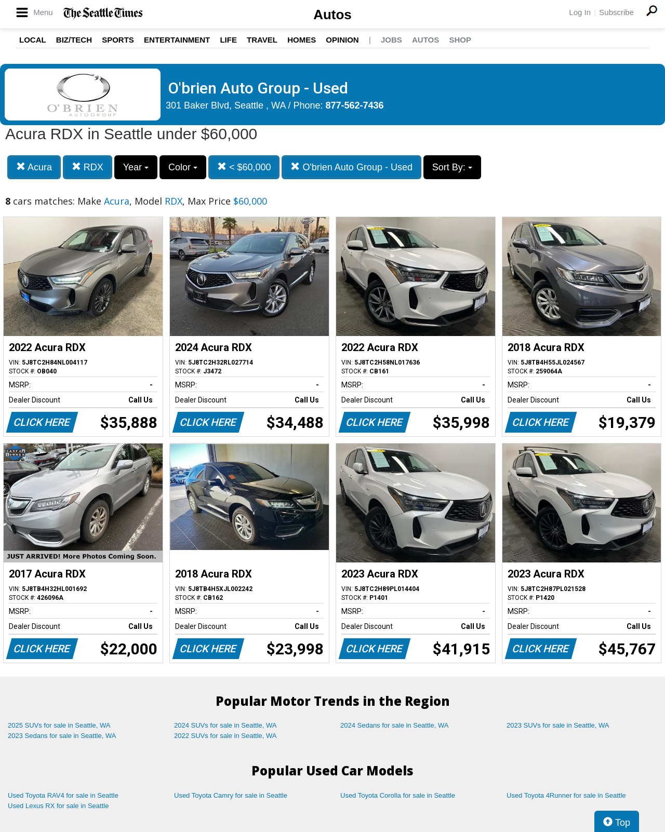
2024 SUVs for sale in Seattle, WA (225, 725)
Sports (118, 39)
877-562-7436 (355, 105)
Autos (332, 14)
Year (136, 167)
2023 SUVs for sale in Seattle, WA (558, 725)
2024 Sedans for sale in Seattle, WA (394, 725)
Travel (262, 39)
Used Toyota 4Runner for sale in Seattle (566, 795)
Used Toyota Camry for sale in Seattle (230, 795)
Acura (34, 167)
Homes (301, 39)
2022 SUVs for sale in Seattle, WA (225, 736)
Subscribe (616, 12)
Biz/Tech (74, 39)
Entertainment (177, 39)
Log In (580, 12)
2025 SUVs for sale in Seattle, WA (59, 725)
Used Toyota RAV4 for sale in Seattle (63, 795)
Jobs (391, 39)
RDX (87, 167)
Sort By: (452, 167)
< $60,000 (244, 167)
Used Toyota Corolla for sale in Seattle (397, 795)
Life (228, 39)
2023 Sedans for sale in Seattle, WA (62, 736)
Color (182, 167)
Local (32, 39)
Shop (460, 39)
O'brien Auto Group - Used (351, 167)
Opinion (342, 39)
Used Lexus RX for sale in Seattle (58, 806)
